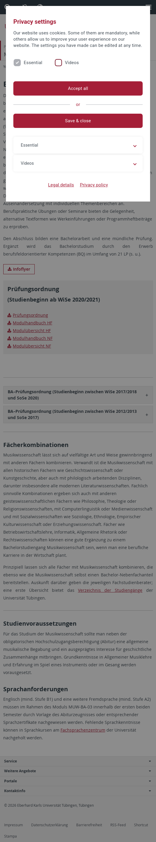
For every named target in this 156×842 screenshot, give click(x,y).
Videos (72, 62)
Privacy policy (94, 185)
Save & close (78, 120)
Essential (33, 62)
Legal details (61, 185)
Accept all (78, 88)
